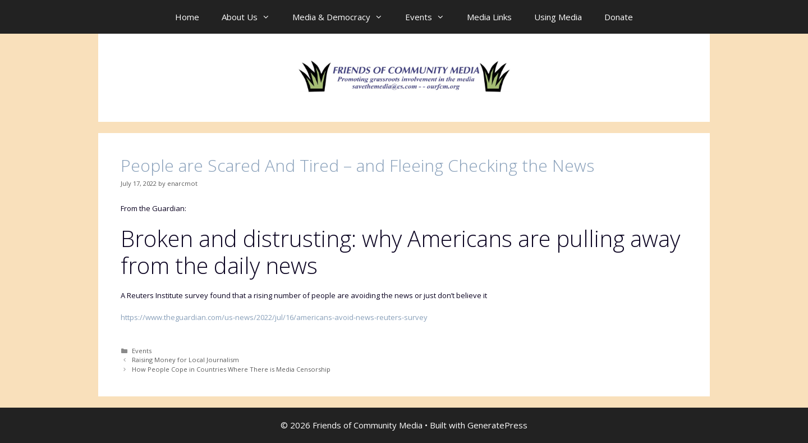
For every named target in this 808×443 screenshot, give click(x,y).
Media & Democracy (343, 17)
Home (187, 16)
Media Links (489, 16)
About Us (251, 17)
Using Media (558, 16)
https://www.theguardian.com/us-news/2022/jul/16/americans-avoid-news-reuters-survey (274, 317)
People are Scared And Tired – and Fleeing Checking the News (357, 165)
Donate (618, 16)
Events (430, 17)
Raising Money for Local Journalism (185, 359)
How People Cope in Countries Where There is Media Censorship (231, 369)
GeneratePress (497, 425)
